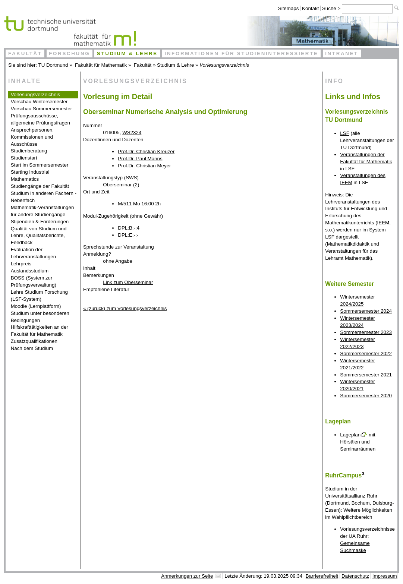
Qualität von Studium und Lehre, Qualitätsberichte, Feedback (39, 236)
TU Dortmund (53, 65)
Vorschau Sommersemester (41, 108)
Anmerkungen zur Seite (187, 576)
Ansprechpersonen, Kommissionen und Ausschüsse (32, 137)
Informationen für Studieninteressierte (241, 53)
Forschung (69, 53)
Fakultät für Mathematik (101, 65)
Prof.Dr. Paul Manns (140, 158)
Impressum (384, 576)
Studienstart (24, 158)
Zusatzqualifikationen (34, 341)
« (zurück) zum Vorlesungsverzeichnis (125, 308)
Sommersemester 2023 (366, 332)
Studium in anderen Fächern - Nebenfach (43, 196)
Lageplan (350, 435)
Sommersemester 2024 (366, 311)
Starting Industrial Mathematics (30, 175)
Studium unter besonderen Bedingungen (40, 316)
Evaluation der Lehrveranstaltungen (33, 253)
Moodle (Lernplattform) (36, 306)
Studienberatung (29, 151)
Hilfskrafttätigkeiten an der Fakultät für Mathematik (39, 330)
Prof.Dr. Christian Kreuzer (146, 151)
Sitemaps (288, 8)
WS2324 (131, 132)
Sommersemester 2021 (366, 375)
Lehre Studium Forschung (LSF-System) (39, 295)
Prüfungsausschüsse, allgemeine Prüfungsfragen (40, 119)
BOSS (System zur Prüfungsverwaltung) (33, 281)
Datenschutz (355, 576)
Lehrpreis (21, 263)
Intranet (341, 53)
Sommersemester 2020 (366, 395)
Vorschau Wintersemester (39, 101)
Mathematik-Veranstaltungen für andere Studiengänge (42, 211)
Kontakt (310, 8)
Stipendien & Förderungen (40, 221)
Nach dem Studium (32, 348)
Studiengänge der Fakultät (40, 186)
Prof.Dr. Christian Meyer (144, 165)
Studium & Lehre (127, 53)
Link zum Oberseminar (128, 282)
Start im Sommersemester (40, 165)
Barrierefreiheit (322, 576)
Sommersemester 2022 (366, 353)
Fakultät (25, 53)
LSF (344, 133)
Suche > (332, 8)
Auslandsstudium (30, 271)
